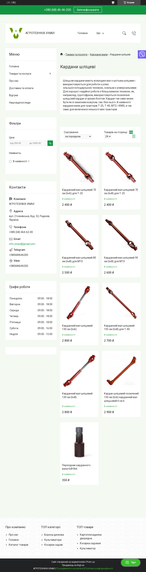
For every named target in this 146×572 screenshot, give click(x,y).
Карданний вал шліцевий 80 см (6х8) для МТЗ (79, 259)
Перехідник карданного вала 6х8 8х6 (76, 467)
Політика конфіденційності (99, 568)
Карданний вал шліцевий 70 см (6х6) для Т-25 (79, 191)
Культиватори (53, 539)
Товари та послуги (76, 54)
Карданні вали (99, 54)
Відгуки (13, 95)
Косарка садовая (90, 543)
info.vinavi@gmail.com (22, 243)
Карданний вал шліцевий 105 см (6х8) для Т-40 (119, 327)
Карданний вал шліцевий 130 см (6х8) (77, 395)
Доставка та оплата (21, 88)
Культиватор (88, 548)
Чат (131, 562)
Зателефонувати (88, 10)
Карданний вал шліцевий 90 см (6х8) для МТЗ (121, 259)
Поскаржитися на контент (70, 568)
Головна (83, 33)
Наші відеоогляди (19, 102)
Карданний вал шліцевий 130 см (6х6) (77, 327)
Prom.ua (90, 562)
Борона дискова (54, 534)
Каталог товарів (18, 544)
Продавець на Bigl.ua (73, 565)
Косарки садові (53, 544)
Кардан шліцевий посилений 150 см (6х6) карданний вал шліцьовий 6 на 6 (121, 397)
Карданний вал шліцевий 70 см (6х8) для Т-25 (121, 191)
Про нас (13, 80)
